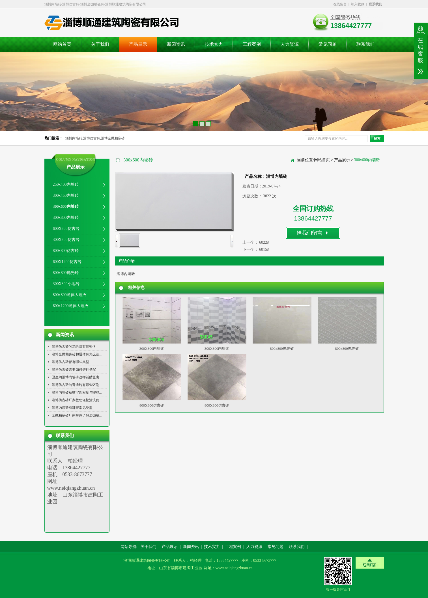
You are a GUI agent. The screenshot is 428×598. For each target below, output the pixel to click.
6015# (264, 249)
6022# (264, 242)
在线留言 (340, 4)
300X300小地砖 (66, 284)
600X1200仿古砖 (67, 262)
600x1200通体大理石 (71, 306)
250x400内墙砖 (66, 184)
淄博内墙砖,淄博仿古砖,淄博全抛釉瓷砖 (95, 138)
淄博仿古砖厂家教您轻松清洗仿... (77, 400)
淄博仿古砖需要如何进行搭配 (74, 370)
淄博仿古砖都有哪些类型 (70, 362)
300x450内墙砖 (66, 195)
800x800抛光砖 (66, 273)
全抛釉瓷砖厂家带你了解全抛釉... (77, 415)
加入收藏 (357, 4)
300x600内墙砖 (66, 206)
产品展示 (138, 44)
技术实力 (214, 44)
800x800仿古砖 (66, 251)
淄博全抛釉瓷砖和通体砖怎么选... (77, 354)
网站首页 (62, 44)
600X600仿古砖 (66, 228)
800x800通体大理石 (70, 295)
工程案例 (252, 44)
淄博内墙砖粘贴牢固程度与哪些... (77, 392)
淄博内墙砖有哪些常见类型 (72, 408)
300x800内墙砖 (66, 217)
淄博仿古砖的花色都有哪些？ (74, 347)
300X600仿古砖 (66, 240)
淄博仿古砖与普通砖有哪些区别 (75, 385)
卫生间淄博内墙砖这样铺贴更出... (77, 377)
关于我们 (100, 44)
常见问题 (328, 44)
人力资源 (290, 44)
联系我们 (365, 44)
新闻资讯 (176, 44)
